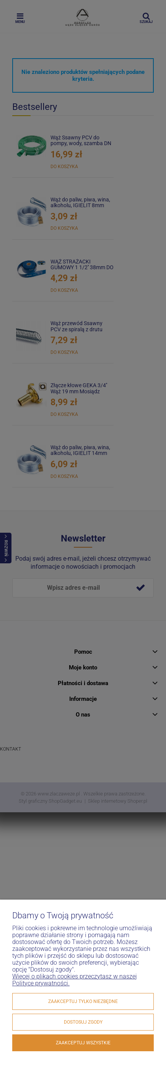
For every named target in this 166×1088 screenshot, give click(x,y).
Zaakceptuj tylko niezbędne (83, 1001)
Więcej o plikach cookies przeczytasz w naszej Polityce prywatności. (74, 980)
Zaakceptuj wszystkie (83, 1042)
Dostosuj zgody (83, 1022)
